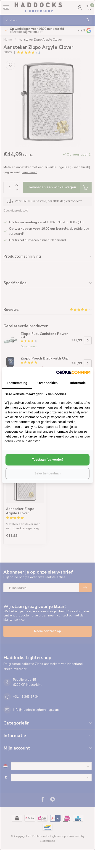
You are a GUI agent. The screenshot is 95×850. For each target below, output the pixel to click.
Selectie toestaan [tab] (47, 473)
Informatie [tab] (78, 383)
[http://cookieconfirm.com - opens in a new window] (73, 372)
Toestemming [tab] (17, 383)
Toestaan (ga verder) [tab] (47, 459)
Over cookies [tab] (47, 383)
